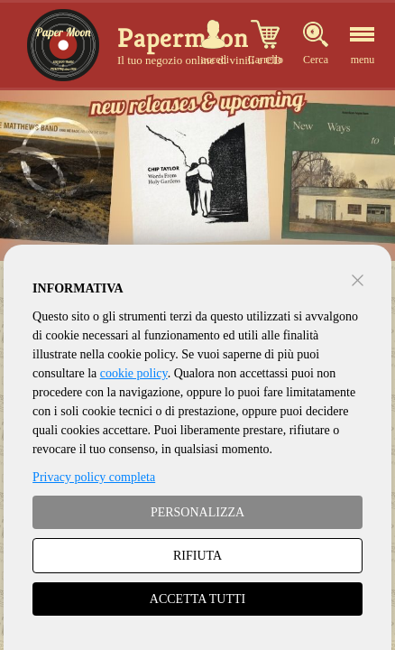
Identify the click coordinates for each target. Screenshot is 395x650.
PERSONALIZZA (197, 512)
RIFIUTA (197, 555)
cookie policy (134, 373)
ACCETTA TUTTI (197, 599)
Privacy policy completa (93, 477)
